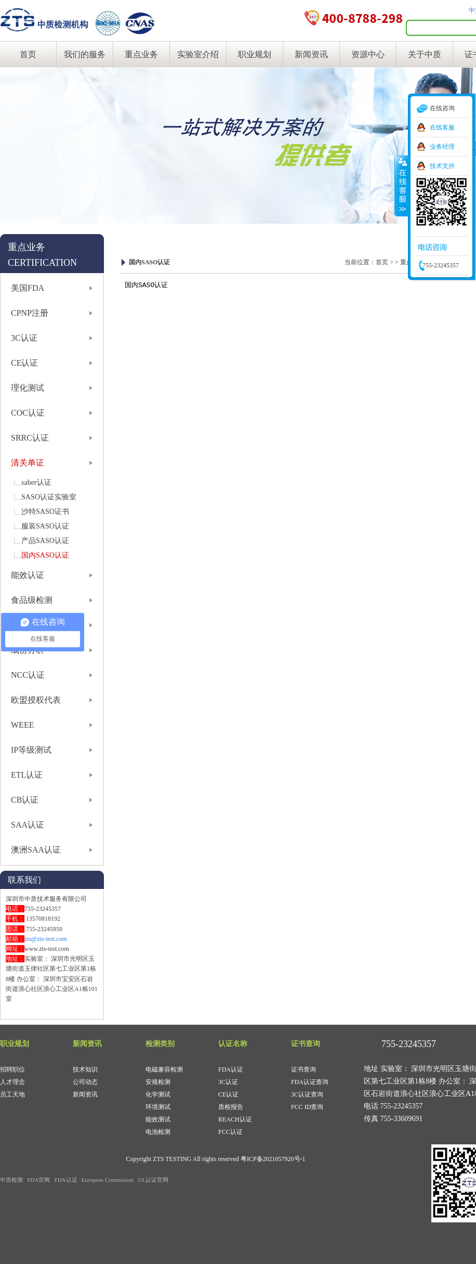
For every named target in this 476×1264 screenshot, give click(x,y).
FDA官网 (38, 1180)
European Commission (108, 1180)
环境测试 (158, 1107)
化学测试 (158, 1094)
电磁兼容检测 (164, 1069)
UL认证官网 (153, 1180)
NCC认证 (28, 674)
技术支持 (442, 166)
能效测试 (158, 1119)
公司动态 (85, 1082)
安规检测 (158, 1082)
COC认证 (28, 412)
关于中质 (424, 54)
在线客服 (442, 127)
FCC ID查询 (307, 1107)
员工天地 (12, 1094)
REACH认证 (235, 1119)
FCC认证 (230, 1132)
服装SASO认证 (45, 526)
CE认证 (24, 362)
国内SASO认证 (45, 555)
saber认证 (36, 482)
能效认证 (27, 575)
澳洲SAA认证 (36, 849)
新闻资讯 (311, 54)
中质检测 (11, 1180)
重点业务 (141, 54)
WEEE (22, 724)
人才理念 (12, 1082)
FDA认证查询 (309, 1082)
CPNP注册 (29, 312)
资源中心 (368, 54)
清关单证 (27, 462)
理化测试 (27, 387)
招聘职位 (12, 1069)
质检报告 (230, 1107)
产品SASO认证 (45, 541)
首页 (28, 54)
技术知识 (85, 1069)
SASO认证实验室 (48, 497)
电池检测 (158, 1132)
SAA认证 (27, 824)
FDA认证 (230, 1069)
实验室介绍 (198, 54)
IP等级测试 (31, 749)
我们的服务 (84, 54)
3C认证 (24, 337)
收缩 (401, 185)
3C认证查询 (307, 1094)
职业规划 (254, 54)
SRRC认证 (30, 437)
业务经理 (442, 146)
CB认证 (24, 799)
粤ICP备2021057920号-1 (273, 1159)
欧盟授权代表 (36, 699)
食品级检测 (31, 600)
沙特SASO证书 (45, 511)
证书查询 (303, 1069)
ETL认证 (27, 774)
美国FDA (27, 287)
